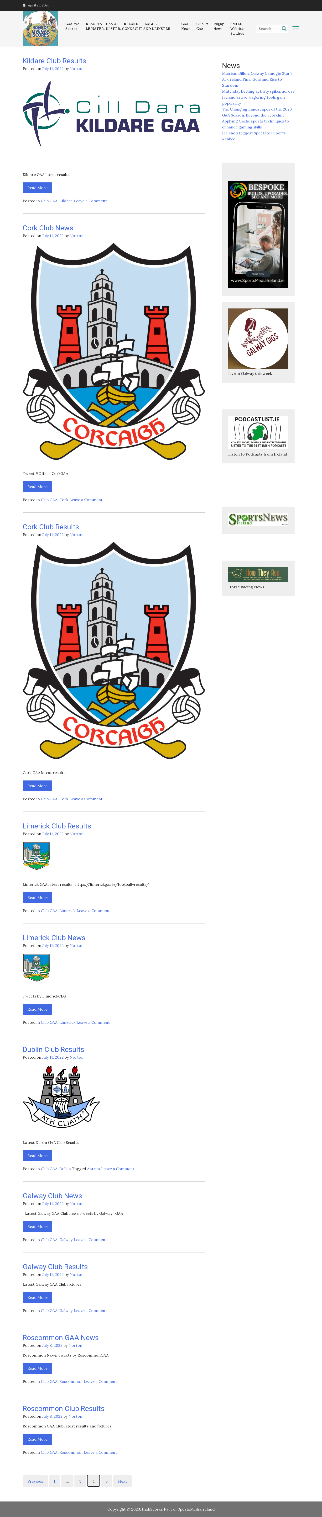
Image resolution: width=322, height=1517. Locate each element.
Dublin (65, 1168)
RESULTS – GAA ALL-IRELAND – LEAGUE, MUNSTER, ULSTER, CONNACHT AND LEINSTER (128, 26)
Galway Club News (52, 1196)
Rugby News (218, 26)
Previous (35, 1481)
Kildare (66, 200)
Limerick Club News (54, 938)
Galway (66, 1239)
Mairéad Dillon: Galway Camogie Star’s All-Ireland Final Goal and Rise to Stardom (257, 79)
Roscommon (71, 1381)
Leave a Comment (90, 200)
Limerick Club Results (57, 826)
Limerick (67, 910)
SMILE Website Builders (237, 29)
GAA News (185, 26)
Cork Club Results (51, 527)
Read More (37, 187)
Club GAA (200, 26)
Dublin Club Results (53, 1049)
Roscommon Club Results (63, 1408)
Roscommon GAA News (61, 1337)
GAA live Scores (72, 26)
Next (122, 1481)
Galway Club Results (55, 1266)
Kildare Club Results (54, 61)
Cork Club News (48, 228)
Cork (63, 499)
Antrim (93, 1168)
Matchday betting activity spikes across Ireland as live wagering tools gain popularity (258, 97)
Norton (76, 68)
